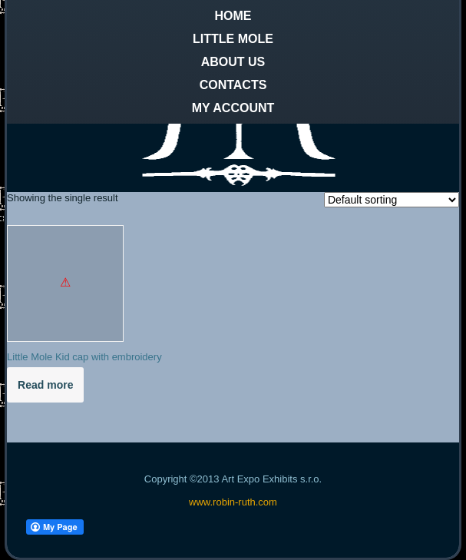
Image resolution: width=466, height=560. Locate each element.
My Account (233, 107)
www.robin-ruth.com (233, 502)
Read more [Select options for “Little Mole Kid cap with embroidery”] (45, 385)
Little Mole (233, 38)
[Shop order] (391, 199)
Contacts (233, 84)
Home (233, 15)
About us (233, 61)
